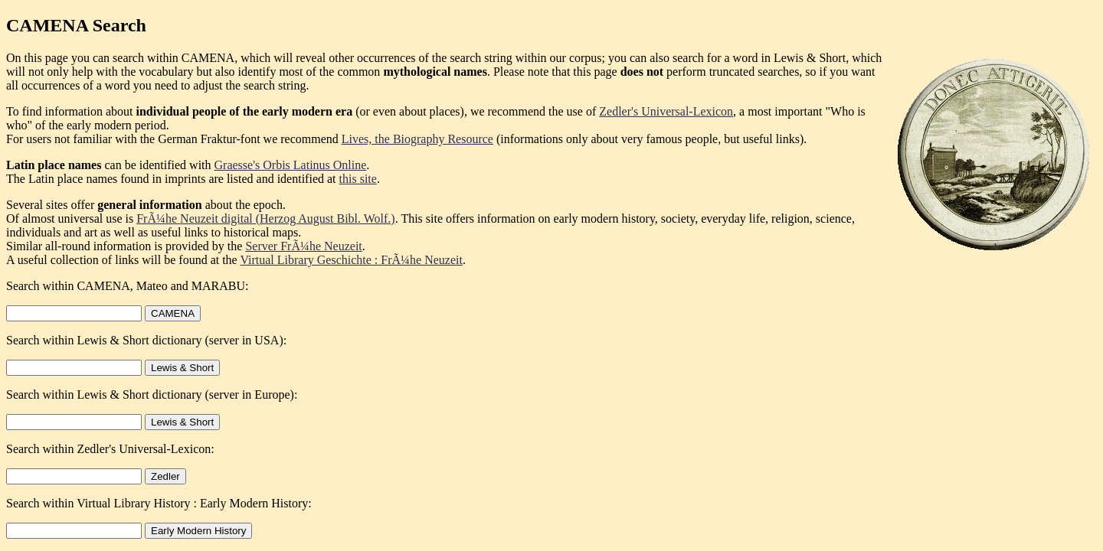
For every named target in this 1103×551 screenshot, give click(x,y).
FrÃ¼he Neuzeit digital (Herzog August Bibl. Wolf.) (265, 218)
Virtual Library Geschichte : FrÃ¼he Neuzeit (351, 259)
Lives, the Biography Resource (417, 138)
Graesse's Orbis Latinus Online (290, 164)
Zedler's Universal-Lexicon (666, 111)
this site (358, 178)
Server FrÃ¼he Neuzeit (303, 246)
